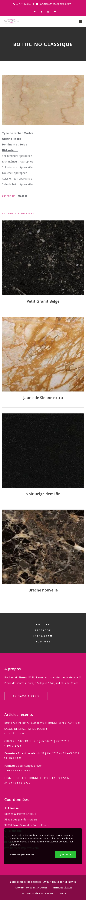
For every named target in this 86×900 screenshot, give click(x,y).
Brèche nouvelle (43, 590)
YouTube (43, 641)
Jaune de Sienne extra (43, 397)
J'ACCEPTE (65, 854)
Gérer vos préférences (22, 854)
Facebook (43, 630)
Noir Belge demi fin (43, 493)
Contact (63, 893)
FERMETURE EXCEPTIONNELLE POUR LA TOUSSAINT (37, 778)
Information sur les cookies (31, 887)
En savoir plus (26, 696)
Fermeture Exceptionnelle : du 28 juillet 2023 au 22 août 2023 (41, 753)
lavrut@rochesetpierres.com (55, 3)
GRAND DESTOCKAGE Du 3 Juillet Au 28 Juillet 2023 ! (36, 741)
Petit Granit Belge (43, 301)
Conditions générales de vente (35, 893)
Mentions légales (62, 887)
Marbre (22, 196)
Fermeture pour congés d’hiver (23, 765)
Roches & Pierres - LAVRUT (36, 882)
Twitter (43, 624)
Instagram (43, 635)
